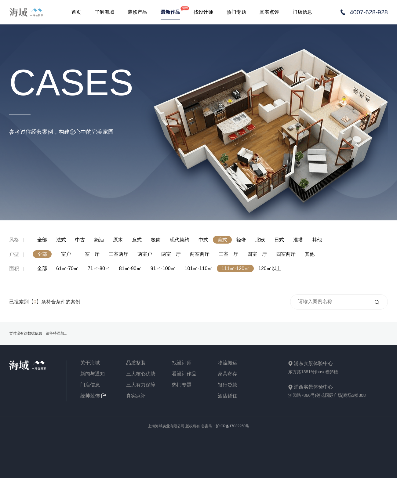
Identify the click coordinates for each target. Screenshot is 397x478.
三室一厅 (228, 254)
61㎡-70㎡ (67, 268)
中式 (203, 239)
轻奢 (241, 239)
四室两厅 (286, 254)
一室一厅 (90, 254)
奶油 (99, 239)
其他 (317, 239)
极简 (156, 239)
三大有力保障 (140, 384)
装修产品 (137, 12)
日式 (279, 239)
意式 (137, 239)
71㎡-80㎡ (99, 268)
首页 (76, 12)
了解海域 (104, 12)
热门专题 (236, 12)
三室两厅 (118, 254)
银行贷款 (227, 384)
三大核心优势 (140, 373)
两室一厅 (171, 254)
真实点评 (269, 12)
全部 (42, 239)
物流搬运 (227, 362)
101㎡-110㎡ (199, 268)
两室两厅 (199, 254)
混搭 (298, 239)
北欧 (260, 239)
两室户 (144, 254)
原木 (118, 239)
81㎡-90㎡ (130, 268)
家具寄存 (227, 373)
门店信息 (302, 12)
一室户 (63, 254)
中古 (80, 239)
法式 (61, 239)
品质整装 (136, 362)
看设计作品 (184, 373)
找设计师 (203, 12)
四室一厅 (257, 254)
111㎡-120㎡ (235, 268)
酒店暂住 (227, 395)
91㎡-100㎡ (163, 268)
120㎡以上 (269, 268)
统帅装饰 (93, 395)
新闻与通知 (92, 373)
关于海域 (90, 362)
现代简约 (179, 239)
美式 (222, 239)
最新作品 (170, 12)
